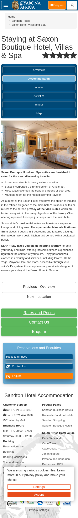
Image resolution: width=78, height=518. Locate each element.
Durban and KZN (52, 464)
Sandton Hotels (20, 20)
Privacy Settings (39, 510)
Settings (39, 487)
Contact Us (39, 322)
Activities (38, 96)
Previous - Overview (39, 287)
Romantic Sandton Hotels (57, 415)
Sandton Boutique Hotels (57, 425)
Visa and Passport (14, 462)
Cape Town (49, 443)
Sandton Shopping (53, 420)
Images (39, 104)
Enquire (39, 331)
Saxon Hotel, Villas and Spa (28, 24)
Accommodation (39, 78)
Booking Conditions (15, 456)
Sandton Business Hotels (57, 409)
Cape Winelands (52, 438)
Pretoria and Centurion (56, 459)
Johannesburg (51, 453)
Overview (39, 69)
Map (39, 113)
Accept (39, 494)
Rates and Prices (38, 312)
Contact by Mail (15, 420)
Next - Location (39, 297)
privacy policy (33, 475)
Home (11, 16)
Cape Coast (49, 448)
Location (39, 87)
